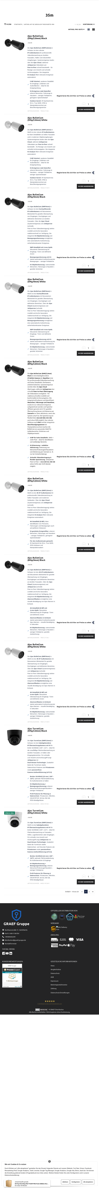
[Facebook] (3, 953)
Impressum (54, 981)
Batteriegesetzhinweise (59, 985)
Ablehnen (65, 1182)
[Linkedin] (10, 953)
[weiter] (93, 891)
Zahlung (53, 988)
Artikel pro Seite (76, 29)
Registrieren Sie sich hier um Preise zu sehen (74, 96)
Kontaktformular (11, 943)
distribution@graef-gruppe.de (15, 940)
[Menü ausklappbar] (93, 3)
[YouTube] (7, 953)
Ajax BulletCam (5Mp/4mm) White (36, 280)
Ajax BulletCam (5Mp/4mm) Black (36, 195)
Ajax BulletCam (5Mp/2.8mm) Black (37, 37)
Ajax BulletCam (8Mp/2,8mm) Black (37, 362)
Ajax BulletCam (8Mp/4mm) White (36, 645)
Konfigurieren (76, 1182)
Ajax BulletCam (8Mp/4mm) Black (36, 558)
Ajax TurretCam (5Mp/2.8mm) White (37, 811)
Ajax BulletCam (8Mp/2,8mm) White (37, 479)
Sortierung (89, 24)
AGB (52, 977)
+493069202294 (10, 937)
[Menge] (88, 104)
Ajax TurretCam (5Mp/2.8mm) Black (37, 729)
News (53, 966)
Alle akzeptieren (88, 1182)
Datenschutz (55, 973)
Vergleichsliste (56, 969)
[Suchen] (85, 3)
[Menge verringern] (84, 104)
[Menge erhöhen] (93, 104)
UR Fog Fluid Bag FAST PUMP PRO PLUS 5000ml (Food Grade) (34, 1184)
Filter (7, 24)
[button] (88, 29)
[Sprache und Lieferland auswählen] (89, 3)
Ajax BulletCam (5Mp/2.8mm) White (37, 118)
